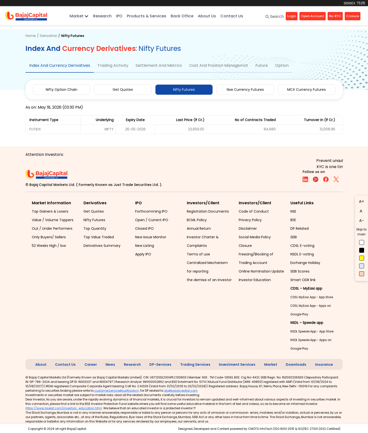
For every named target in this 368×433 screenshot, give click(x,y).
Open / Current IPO (151, 219)
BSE (293, 219)
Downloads (296, 364)
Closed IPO (144, 228)
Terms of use (198, 254)
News (110, 364)
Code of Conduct (254, 211)
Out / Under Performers (52, 228)
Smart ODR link (303, 279)
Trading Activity (112, 65)
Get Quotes (123, 89)
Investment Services (237, 364)
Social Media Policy (255, 237)
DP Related (299, 228)
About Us (207, 16)
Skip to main (361, 232)
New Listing (144, 245)
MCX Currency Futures (306, 89)
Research (102, 16)
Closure (245, 245)
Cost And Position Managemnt (218, 65)
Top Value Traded (98, 237)
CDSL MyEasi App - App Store (311, 297)
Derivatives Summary (101, 245)
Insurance (324, 364)
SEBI (293, 237)
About (41, 364)
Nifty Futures (184, 89)
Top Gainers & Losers (50, 211)
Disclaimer (248, 228)
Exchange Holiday (305, 262)
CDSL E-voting (302, 245)
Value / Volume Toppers (52, 219)
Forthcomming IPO (151, 211)
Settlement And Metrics (159, 65)
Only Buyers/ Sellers (49, 237)
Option (282, 65)
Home (30, 35)
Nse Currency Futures (245, 89)
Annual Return (199, 228)
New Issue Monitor (150, 237)
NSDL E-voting (302, 254)
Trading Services (195, 364)
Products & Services (146, 16)
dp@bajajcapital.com (181, 390)
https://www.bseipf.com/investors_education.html (63, 408)
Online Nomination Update (261, 271)
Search (274, 16)
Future (261, 65)
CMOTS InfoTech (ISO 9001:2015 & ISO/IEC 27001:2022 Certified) (294, 429)
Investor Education (255, 279)
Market (79, 16)
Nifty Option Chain (61, 89)
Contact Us (231, 16)
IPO (119, 16)
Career (90, 364)
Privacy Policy (250, 219)
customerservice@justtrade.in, (117, 390)
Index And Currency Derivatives (59, 65)
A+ (361, 201)
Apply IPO (143, 254)
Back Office (182, 16)
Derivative (48, 35)
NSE (293, 211)
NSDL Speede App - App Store (311, 331)
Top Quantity (94, 228)
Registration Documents (208, 211)
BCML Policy (197, 219)
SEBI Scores (299, 271)
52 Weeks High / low (49, 245)
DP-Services (160, 364)
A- (361, 220)
